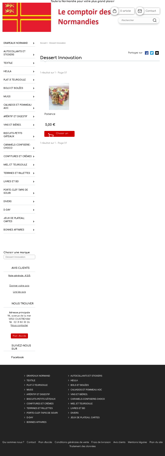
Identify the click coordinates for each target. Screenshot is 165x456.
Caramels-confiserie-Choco (88, 399)
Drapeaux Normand (38, 376)
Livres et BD (78, 408)
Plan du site (156, 442)
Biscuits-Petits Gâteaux (41, 399)
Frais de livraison (101, 442)
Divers (75, 413)
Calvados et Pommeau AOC (86, 389)
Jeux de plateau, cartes (85, 417)
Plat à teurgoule (37, 385)
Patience (49, 114)
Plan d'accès (45, 442)
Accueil (43, 43)
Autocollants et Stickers (86, 376)
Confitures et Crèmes (40, 403)
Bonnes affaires (36, 422)
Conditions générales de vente (72, 442)
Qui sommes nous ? (13, 442)
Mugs (30, 389)
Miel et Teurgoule (82, 403)
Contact (151, 11)
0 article (125, 11)
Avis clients (119, 442)
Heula (74, 380)
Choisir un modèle (62, 136)
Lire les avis (19, 292)
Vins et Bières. (79, 394)
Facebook (14, 357)
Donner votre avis (19, 285)
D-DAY (30, 417)
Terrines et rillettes (40, 408)
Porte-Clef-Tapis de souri (42, 413)
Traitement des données (82, 446)
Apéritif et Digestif (38, 394)
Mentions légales (137, 442)
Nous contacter (19, 325)
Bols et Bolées (80, 385)
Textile (31, 380)
